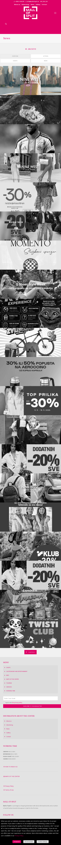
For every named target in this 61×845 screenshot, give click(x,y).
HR (41, 1)
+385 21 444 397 (19, 1)
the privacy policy (17, 702)
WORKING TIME (10, 691)
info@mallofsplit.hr (33, 1)
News (32, 4)
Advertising (25, 4)
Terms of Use (9, 790)
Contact (44, 4)
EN (44, 1)
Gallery (38, 4)
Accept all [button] (16, 841)
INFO (7, 675)
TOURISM (9, 683)
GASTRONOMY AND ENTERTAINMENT (16, 671)
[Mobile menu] (55, 12)
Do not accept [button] (29, 841)
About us (17, 4)
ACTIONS (45, 56)
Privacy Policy (9, 786)
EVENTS (15, 61)
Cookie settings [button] (42, 841)
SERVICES (9, 687)
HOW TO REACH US (11, 767)
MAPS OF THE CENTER (12, 679)
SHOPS (8, 667)
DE (47, 1)
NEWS (45, 61)
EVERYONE (15, 56)
